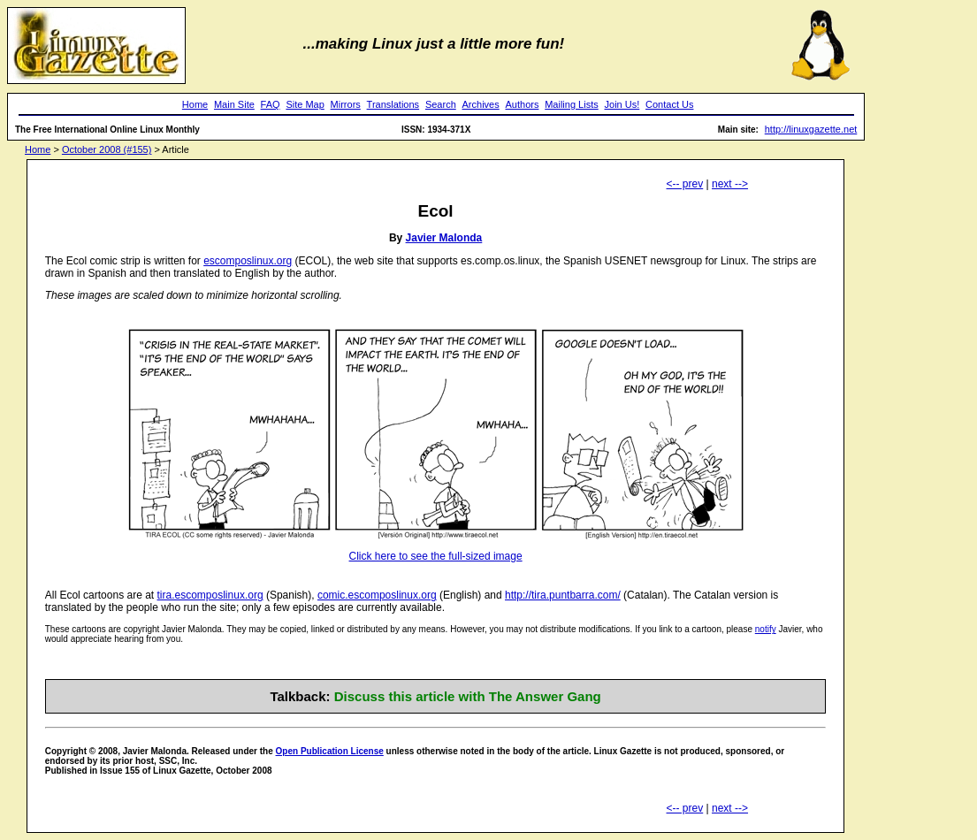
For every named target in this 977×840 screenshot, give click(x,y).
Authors (522, 104)
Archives (481, 104)
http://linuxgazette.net (811, 129)
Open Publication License (330, 751)
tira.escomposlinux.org (210, 595)
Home (195, 104)
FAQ (270, 104)
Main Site (234, 104)
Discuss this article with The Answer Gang (467, 696)
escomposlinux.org (247, 261)
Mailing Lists (572, 104)
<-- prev (685, 184)
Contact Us (669, 104)
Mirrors (346, 104)
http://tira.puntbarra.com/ (563, 595)
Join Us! (622, 104)
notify (765, 629)
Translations (393, 104)
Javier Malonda (444, 238)
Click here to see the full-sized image (436, 556)
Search (440, 104)
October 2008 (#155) (107, 149)
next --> (730, 184)
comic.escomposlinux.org (377, 595)
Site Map (305, 104)
